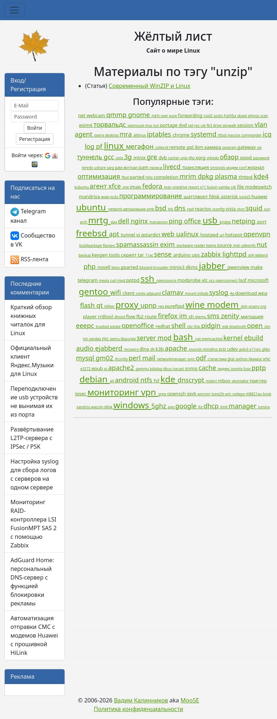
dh (153, 349)
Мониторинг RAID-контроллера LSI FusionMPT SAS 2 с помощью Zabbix (33, 523)
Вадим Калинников (141, 700)
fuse (247, 368)
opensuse (136, 125)
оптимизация (100, 176)
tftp (192, 157)
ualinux (188, 234)
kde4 (261, 176)
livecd (172, 166)
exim (168, 244)
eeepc (86, 325)
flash (88, 305)
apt (115, 234)
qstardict (151, 234)
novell (104, 267)
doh (245, 306)
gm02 (105, 358)
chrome (182, 135)
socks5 (245, 196)
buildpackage (91, 245)
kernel (233, 337)
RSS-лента (29, 259)
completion (167, 177)
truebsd (103, 326)
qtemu (201, 316)
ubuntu (92, 207)
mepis (104, 280)
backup (85, 255)
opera (99, 135)
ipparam (229, 147)
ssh (149, 278)
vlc (205, 280)
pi (106, 368)
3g (128, 156)
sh (192, 316)
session (246, 125)
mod (165, 337)
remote (177, 147)
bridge (226, 222)
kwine (211, 245)
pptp (259, 367)
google (186, 405)
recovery (132, 349)
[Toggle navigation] (14, 10)
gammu (143, 368)
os (171, 208)
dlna (145, 349)
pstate (116, 326)
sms (214, 315)
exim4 (86, 125)
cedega (239, 393)
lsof (242, 280)
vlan (261, 124)
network (115, 209)
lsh (86, 338)
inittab (203, 293)
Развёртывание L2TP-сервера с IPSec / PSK (31, 438)
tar (141, 255)
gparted (130, 267)
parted (138, 177)
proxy (127, 304)
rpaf (191, 209)
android (128, 380)
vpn (149, 392)
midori (212, 380)
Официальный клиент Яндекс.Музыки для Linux (32, 361)
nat (198, 338)
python (242, 358)
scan (264, 115)
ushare (100, 167)
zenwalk (230, 125)
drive (218, 125)
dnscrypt (191, 380)
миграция (252, 316)
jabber (213, 265)
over (165, 115)
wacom (97, 406)
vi (138, 234)
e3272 (86, 368)
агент (99, 186)
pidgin (211, 325)
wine (196, 304)
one (126, 187)
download (246, 293)
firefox (168, 315)
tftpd (222, 135)
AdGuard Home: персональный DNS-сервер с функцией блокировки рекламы (32, 581)
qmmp (117, 114)
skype (242, 115)
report (194, 187)
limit (224, 406)
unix (184, 157)
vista (231, 208)
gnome (139, 114)
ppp (171, 406)
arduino (182, 255)
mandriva (90, 196)
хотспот (204, 393)
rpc (197, 125)
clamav (173, 292)
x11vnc (255, 349)
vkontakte (240, 380)
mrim (189, 176)
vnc (267, 358)
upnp (149, 305)
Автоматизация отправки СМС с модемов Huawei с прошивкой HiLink (34, 635)
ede (225, 326)
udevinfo (249, 245)
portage (169, 125)
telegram (88, 280)
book (267, 393)
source (225, 245)
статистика (218, 358)
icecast (178, 368)
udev (233, 349)
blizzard (147, 267)
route (151, 316)
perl (135, 358)
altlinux (140, 135)
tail (191, 125)
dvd (183, 125)
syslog (219, 292)
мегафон (140, 146)
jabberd (261, 255)
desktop (112, 135)
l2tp (197, 326)
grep (162, 393)
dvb (163, 157)
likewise (256, 358)
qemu (115, 338)
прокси (156, 167)
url (222, 235)
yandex (95, 338)
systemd (204, 134)
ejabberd (109, 348)
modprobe (189, 280)
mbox (225, 380)
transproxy (159, 222)
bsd (161, 208)
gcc (110, 156)
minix (140, 157)
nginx (140, 221)
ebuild (253, 337)
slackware (185, 245)
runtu (230, 115)
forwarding (190, 115)
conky (141, 293)
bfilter (110, 306)
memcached (212, 338)
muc (149, 125)
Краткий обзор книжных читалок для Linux (31, 320)
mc (106, 338)
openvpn (257, 234)
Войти (34, 127)
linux (115, 145)
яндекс (224, 368)
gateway (247, 147)
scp (223, 349)
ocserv (254, 306)
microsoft (258, 280)
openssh (177, 393)
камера (214, 147)
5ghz (159, 405)
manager (243, 405)
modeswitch (258, 186)
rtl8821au (254, 393)
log (90, 146)
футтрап (130, 167)
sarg (111, 167)
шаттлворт (196, 196)
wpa (263, 293)
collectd (162, 147)
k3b (160, 349)
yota (120, 157)
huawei (259, 196)
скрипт (129, 255)
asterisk (230, 196)
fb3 (210, 125)
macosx (234, 135)
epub (98, 368)
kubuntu (81, 187)
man (168, 187)
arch (84, 222)
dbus (167, 368)
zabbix (212, 254)
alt (112, 380)
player (90, 316)
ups (196, 255)
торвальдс (110, 124)
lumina (264, 406)
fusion (213, 187)
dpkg (206, 176)
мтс (229, 393)
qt (100, 305)
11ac (149, 255)
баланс (109, 245)
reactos (203, 208)
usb (211, 220)
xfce (116, 186)
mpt (237, 245)
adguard (154, 293)
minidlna (211, 349)
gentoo (94, 291)
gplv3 (244, 349)
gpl (190, 147)
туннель (90, 156)
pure (173, 115)
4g (232, 293)
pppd (246, 157)
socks (219, 115)
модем (232, 167)
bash (184, 337)
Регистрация (34, 139)
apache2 (122, 367)
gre (153, 156)
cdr (234, 187)
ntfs (147, 380)
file (241, 186)
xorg (201, 157)
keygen (100, 255)
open (255, 325)
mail (149, 358)
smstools (218, 167)
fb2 (140, 316)
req (161, 306)
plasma (227, 176)
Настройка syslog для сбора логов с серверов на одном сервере (34, 474)
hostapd (209, 234)
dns (180, 208)
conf (243, 167)
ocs (212, 280)
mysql (86, 358)
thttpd (246, 177)
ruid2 (208, 115)
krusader (162, 267)
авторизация (134, 209)
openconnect (226, 280)
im (184, 315)
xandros (83, 406)
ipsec (81, 393)
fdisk (215, 196)
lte (200, 406)
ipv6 (192, 393)
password (261, 157)
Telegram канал (28, 216)
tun (156, 125)
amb (150, 209)
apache (177, 348)
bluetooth (238, 326)
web (169, 234)
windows (132, 405)
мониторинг (114, 392)
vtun (241, 209)
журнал (255, 167)
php (90, 266)
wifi (116, 292)
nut (261, 244)
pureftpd (175, 306)
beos (115, 267)
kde (169, 379)
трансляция (196, 167)
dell (124, 221)
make (257, 267)
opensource (167, 280)
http (150, 177)
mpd (121, 280)
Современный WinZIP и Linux (149, 86)
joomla (237, 368)
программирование (151, 195)
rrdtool (106, 316)
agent (84, 134)
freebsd (92, 233)
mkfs (156, 115)
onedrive (180, 187)
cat (204, 125)
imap (136, 186)
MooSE (190, 700)
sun (267, 209)
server (147, 337)
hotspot (234, 234)
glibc (266, 349)
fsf (157, 380)
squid (255, 208)
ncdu (114, 196)
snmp (192, 368)
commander (252, 135)
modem (224, 304)
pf (100, 146)
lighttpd (235, 254)
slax (114, 222)
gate (119, 167)
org (263, 306)
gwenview (238, 267)
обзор (230, 156)
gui (232, 358)
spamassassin (138, 244)
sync (191, 358)
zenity (231, 315)
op (259, 147)
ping (176, 221)
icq (267, 134)
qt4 (251, 255)
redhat (163, 326)
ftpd (126, 177)
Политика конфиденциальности (138, 709)
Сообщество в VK (32, 240)
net (82, 115)
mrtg (99, 220)
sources (196, 349)
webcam (96, 115)
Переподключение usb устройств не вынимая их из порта (34, 401)
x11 (203, 187)
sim (267, 326)
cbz (190, 326)
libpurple (128, 338)
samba (225, 187)
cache (208, 367)
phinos (254, 115)
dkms (192, 267)
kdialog (156, 368)
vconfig (219, 209)
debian (94, 379)
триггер (258, 380)
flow (131, 316)
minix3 (178, 267)
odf (202, 358)
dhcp (211, 405)
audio (85, 348)
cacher (174, 157)
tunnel (128, 234)
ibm (200, 147)
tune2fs (218, 393)
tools (115, 255)
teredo (88, 167)
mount (191, 293)
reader (200, 245)
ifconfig (122, 358)
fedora (153, 186)
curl (113, 280)
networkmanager (172, 358)
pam (144, 167)
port (262, 221)
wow (105, 196)
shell (179, 325)
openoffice (139, 325)
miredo (213, 157)
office (193, 221)
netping (244, 221)
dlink (108, 406)
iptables (159, 134)
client (129, 293)
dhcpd (120, 316)
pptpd (133, 280)
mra (126, 134)
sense (163, 254)
